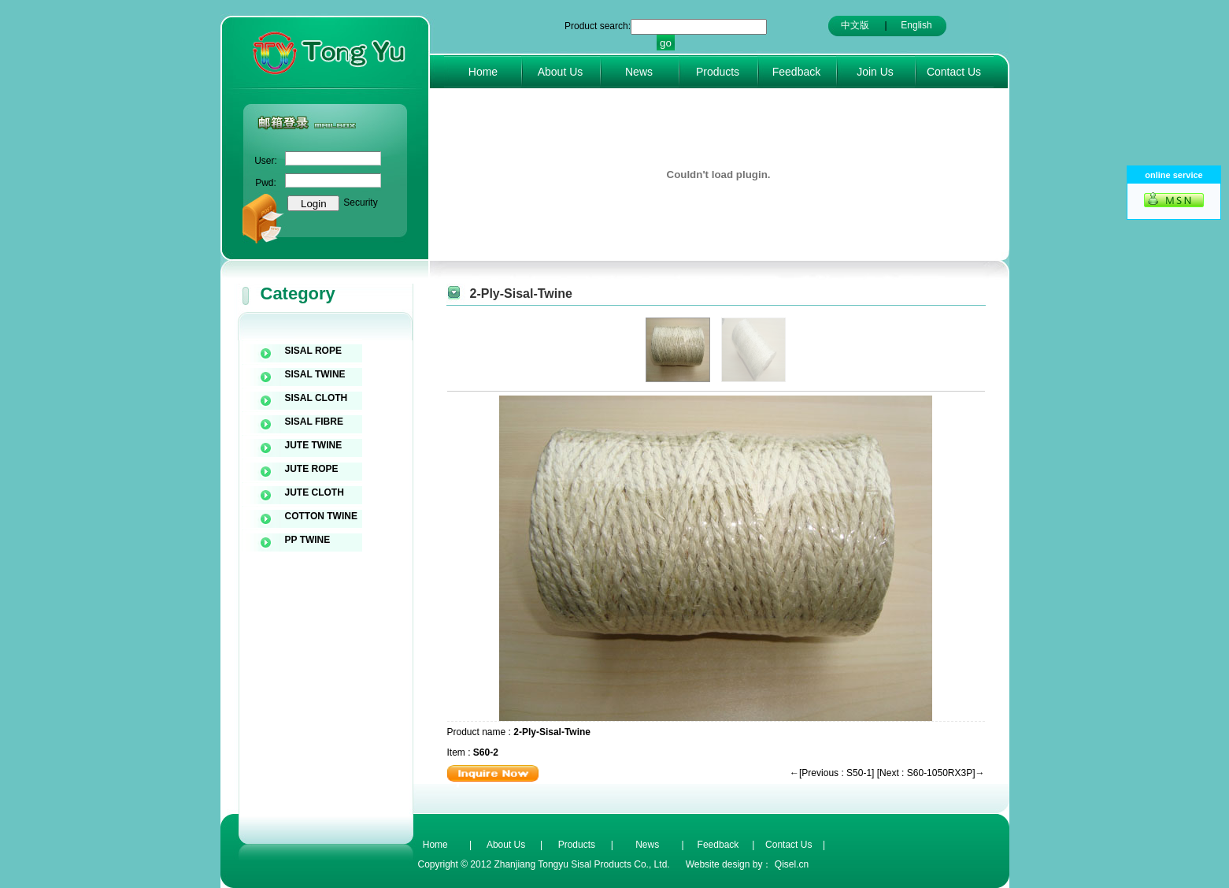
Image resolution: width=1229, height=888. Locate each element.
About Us (560, 71)
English (916, 25)
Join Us (875, 71)
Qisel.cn (792, 864)
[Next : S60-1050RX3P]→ (931, 772)
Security (360, 202)
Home (483, 71)
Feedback (796, 71)
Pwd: (265, 182)
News (639, 71)
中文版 (855, 25)
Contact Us (954, 71)
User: (265, 160)
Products (717, 71)
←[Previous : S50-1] (832, 772)
